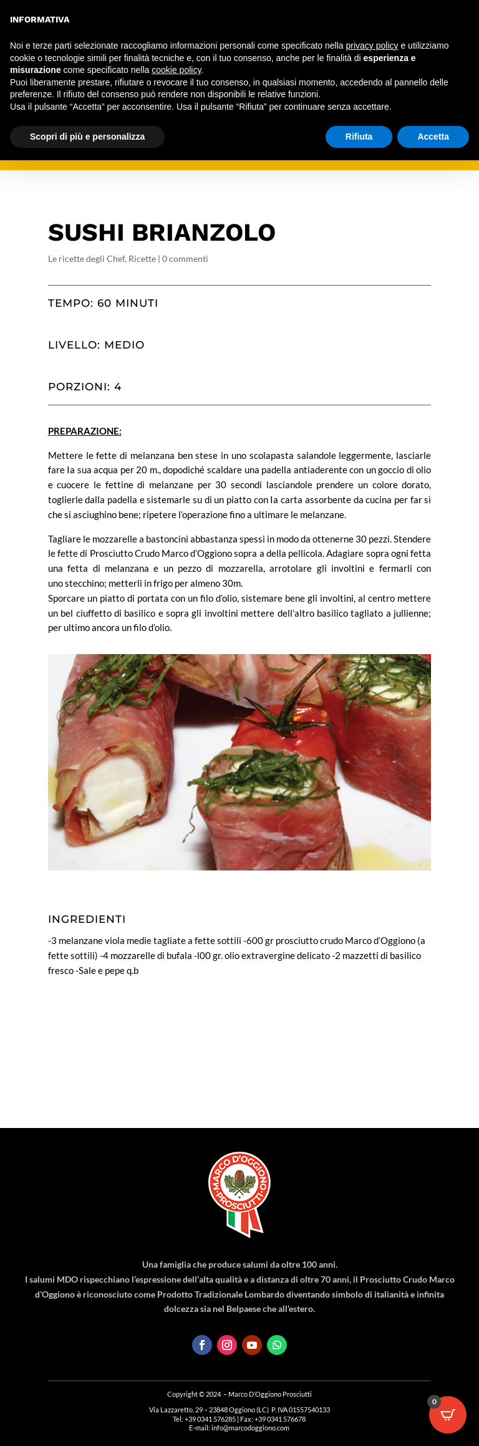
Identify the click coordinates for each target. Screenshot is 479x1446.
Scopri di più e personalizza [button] (87, 137)
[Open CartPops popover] (448, 1415)
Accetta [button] (433, 137)
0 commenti (185, 258)
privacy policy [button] (372, 46)
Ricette (142, 258)
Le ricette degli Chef (86, 258)
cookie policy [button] (176, 70)
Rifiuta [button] (359, 137)
